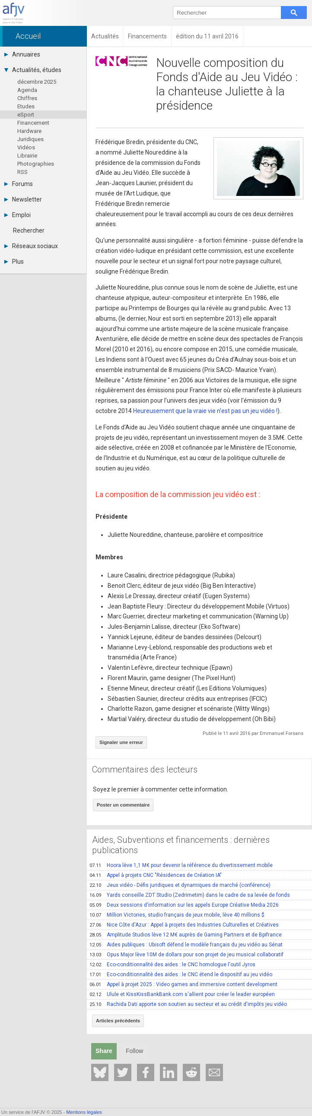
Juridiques (30, 139)
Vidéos (26, 147)
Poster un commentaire (123, 804)
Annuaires (22, 54)
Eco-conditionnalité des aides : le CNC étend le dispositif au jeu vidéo (180, 974)
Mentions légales (84, 1112)
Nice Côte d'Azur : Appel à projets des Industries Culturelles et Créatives (184, 925)
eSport (25, 114)
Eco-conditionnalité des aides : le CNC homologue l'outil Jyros (172, 965)
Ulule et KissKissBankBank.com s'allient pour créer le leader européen (182, 994)
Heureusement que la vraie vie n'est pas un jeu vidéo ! (205, 410)
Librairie (27, 155)
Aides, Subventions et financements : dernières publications (181, 845)
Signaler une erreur (121, 742)
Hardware (29, 131)
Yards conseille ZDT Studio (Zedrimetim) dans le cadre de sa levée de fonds (189, 895)
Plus (14, 261)
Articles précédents (118, 1020)
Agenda (27, 90)
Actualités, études (32, 69)
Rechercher (29, 230)
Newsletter (23, 199)
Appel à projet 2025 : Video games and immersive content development (183, 984)
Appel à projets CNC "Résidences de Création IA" (155, 875)
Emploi (17, 214)
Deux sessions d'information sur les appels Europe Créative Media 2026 (184, 905)
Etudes (26, 106)
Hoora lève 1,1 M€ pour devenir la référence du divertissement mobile (181, 865)
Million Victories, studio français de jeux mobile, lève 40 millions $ (176, 915)
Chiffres (27, 98)
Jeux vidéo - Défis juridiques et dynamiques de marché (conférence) (180, 885)
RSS (22, 172)
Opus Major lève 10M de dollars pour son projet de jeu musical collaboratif (186, 955)
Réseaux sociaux (31, 246)
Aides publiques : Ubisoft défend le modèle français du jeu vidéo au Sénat (186, 945)
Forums (18, 183)
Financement (33, 123)
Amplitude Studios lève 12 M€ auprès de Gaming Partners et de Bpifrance (185, 935)
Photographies (35, 164)
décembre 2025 (36, 82)
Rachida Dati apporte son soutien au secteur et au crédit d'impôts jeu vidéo (188, 1004)
